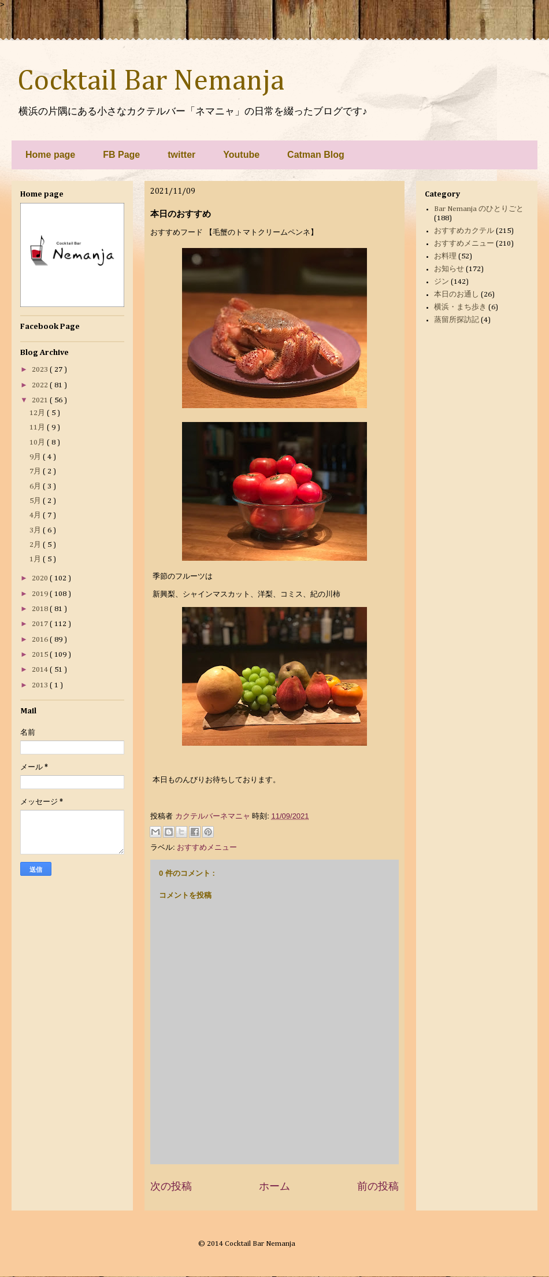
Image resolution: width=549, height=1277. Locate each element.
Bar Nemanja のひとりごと (479, 209)
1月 (36, 559)
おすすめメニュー (207, 847)
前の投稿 (378, 1186)
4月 (36, 515)
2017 (41, 624)
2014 (41, 669)
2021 (41, 400)
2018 (41, 609)
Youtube (241, 155)
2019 (41, 594)
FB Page (121, 155)
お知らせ (449, 269)
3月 (36, 530)
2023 (41, 369)
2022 (41, 385)
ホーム (274, 1186)
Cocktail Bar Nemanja (150, 81)
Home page (50, 155)
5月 (36, 501)
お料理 (445, 256)
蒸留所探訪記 (456, 320)
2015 (41, 654)
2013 (41, 685)
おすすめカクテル (464, 231)
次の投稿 (171, 1186)
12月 (38, 413)
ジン (441, 282)
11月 (38, 427)
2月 (36, 545)
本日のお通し (456, 294)
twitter (181, 155)
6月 (36, 486)
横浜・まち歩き (460, 307)
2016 (41, 639)
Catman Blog (315, 155)
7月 (36, 471)
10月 (38, 442)
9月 (36, 457)
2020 (41, 578)
